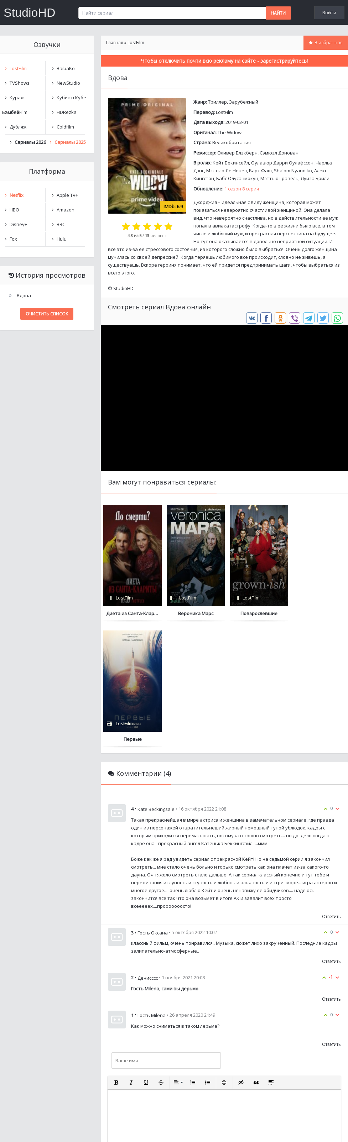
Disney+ (18, 224)
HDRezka (67, 112)
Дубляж (18, 127)
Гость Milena (151, 889)
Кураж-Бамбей (13, 99)
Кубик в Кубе (71, 97)
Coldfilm (65, 127)
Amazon (65, 209)
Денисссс (147, 852)
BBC (61, 224)
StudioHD (30, 12)
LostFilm (224, 112)
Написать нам (25, 1129)
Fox (13, 239)
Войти (329, 12)
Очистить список (47, 314)
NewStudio (68, 83)
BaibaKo (66, 68)
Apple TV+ (67, 195)
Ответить (331, 791)
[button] (116, 957)
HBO (14, 209)
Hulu (62, 239)
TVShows (20, 83)
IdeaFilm (18, 112)
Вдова (24, 295)
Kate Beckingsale (156, 683)
